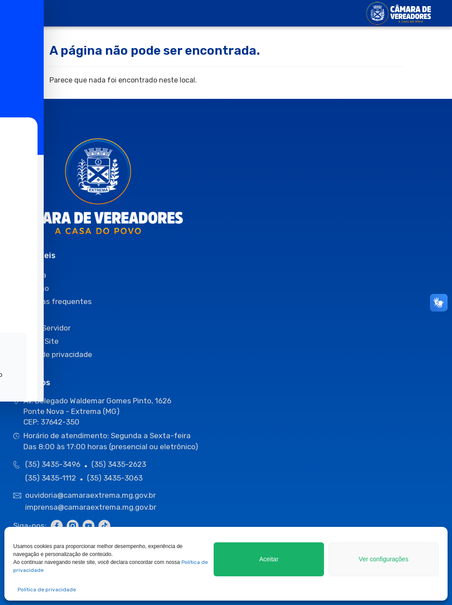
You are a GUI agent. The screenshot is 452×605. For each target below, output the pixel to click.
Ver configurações (383, 559)
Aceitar (269, 559)
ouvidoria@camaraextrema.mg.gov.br (91, 495)
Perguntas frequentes (52, 301)
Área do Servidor (42, 327)
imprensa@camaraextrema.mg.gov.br (90, 507)
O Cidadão (31, 288)
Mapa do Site (36, 341)
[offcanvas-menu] (22, 13)
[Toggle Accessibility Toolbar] (20, 288)
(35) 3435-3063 (115, 477)
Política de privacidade (47, 589)
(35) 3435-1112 (50, 477)
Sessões (28, 314)
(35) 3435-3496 (52, 464)
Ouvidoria (29, 275)
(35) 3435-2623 (118, 464)
